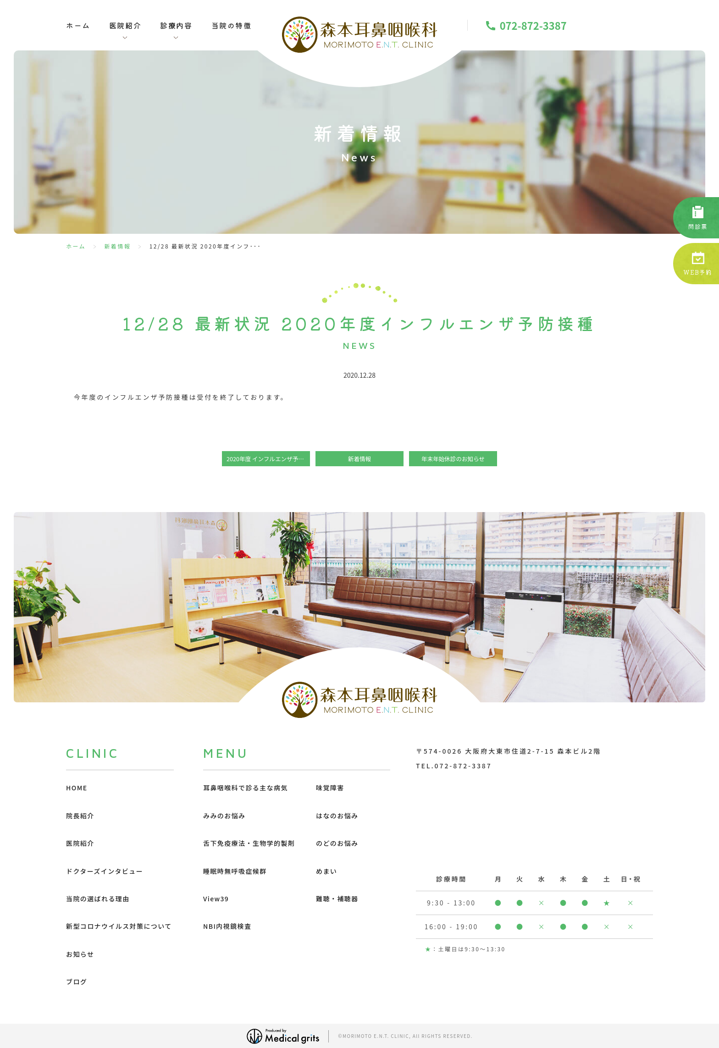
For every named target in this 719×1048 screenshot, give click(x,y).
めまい (326, 871)
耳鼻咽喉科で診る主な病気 (245, 787)
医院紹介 (80, 843)
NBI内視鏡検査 (227, 926)
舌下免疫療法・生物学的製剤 (249, 843)
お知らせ (80, 954)
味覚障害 (330, 787)
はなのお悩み (337, 815)
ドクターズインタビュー (104, 871)
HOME (77, 787)
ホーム (78, 25)
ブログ (76, 981)
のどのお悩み (337, 843)
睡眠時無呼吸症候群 (235, 871)
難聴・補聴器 (337, 898)
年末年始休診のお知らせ (453, 458)
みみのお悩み (224, 815)
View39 (216, 898)
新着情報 (117, 246)
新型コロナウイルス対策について (119, 926)
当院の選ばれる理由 (98, 898)
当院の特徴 (231, 25)
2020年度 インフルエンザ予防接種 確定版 (268, 458)
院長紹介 (80, 815)
